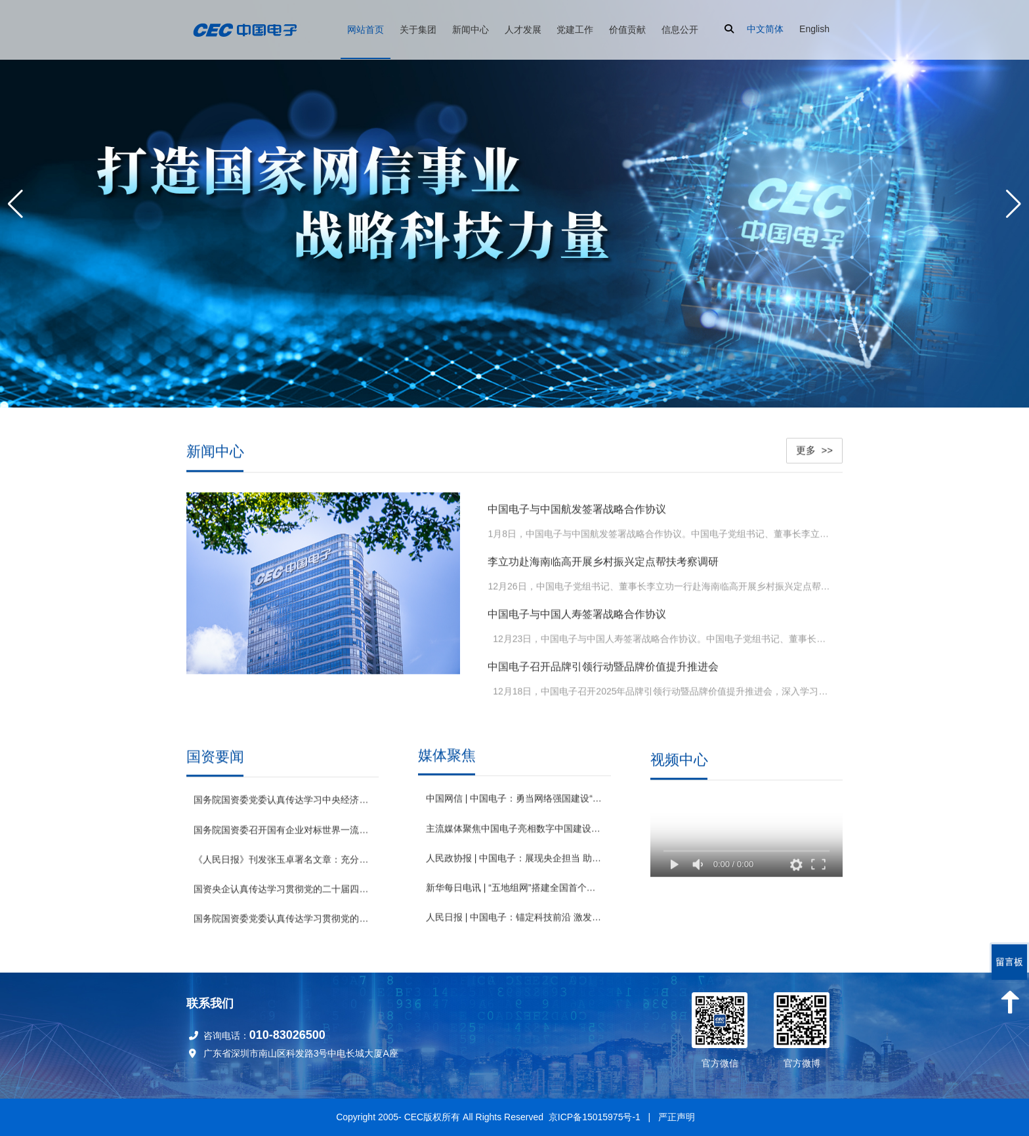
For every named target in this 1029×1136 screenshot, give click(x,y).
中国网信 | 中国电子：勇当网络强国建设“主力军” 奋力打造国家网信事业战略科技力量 (514, 804)
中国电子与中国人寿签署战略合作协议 (577, 610)
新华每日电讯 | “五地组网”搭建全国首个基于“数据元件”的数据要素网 (514, 894)
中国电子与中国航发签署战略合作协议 (577, 505)
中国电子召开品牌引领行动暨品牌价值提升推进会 (603, 663)
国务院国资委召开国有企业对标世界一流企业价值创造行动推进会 (282, 828)
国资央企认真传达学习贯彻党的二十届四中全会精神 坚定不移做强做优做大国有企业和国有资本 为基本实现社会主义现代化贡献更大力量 (282, 888)
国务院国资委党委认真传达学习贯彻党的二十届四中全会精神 (282, 917)
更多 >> (814, 446)
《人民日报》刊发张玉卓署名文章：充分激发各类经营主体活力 (282, 858)
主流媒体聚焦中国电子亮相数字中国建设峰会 (514, 834)
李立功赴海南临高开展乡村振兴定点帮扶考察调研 (603, 558)
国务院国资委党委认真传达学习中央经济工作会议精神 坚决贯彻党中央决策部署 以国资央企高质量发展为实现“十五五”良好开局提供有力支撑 (282, 798)
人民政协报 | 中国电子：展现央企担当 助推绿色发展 (514, 864)
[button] (1013, 204)
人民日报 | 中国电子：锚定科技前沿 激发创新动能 (514, 923)
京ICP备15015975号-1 (594, 1117)
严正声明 (676, 1117)
